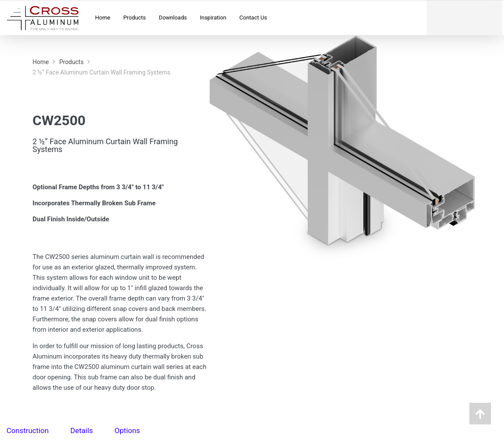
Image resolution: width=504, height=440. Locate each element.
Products (71, 61)
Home (41, 61)
